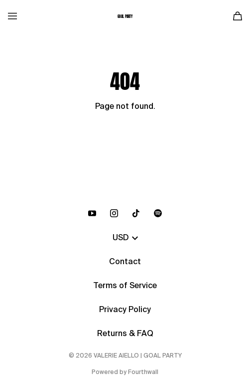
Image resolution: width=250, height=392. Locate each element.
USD (125, 238)
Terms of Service (125, 286)
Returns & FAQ (125, 334)
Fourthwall (143, 373)
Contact (125, 262)
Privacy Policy (125, 310)
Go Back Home (125, 140)
